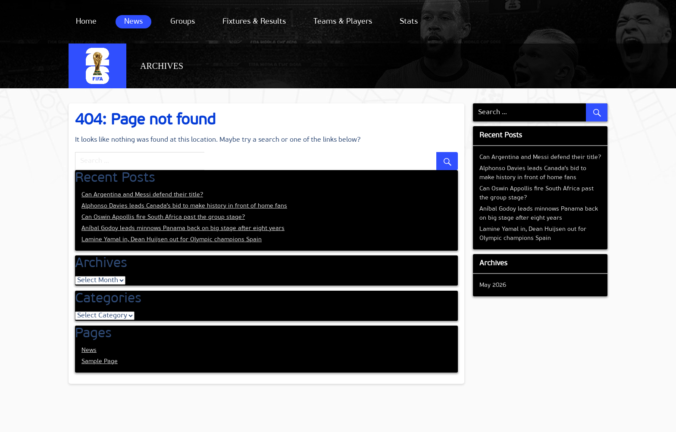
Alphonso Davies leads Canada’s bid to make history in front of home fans (184, 206)
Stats (409, 22)
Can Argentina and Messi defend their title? (142, 195)
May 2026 (492, 285)
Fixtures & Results (254, 22)
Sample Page (99, 361)
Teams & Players (342, 22)
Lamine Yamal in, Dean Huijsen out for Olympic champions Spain (171, 239)
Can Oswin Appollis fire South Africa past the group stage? (163, 217)
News (133, 22)
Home (86, 22)
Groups (182, 22)
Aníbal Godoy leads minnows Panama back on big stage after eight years (183, 228)
